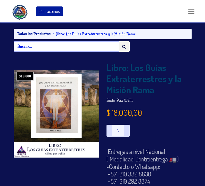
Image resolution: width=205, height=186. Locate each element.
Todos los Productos (34, 34)
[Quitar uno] (109, 131)
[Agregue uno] (127, 131)
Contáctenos (49, 11)
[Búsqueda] (124, 46)
